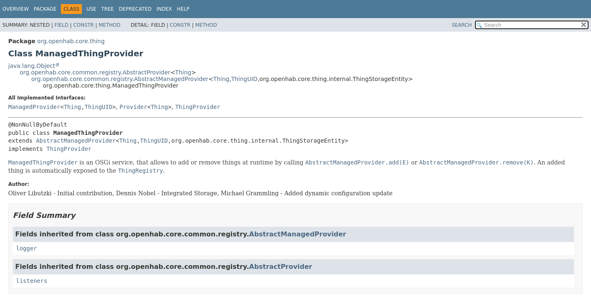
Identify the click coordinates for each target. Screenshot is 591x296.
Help (183, 9)
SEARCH (462, 25)
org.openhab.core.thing (71, 41)
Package (45, 9)
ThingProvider (198, 107)
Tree (107, 9)
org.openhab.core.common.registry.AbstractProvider (95, 72)
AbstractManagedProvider (76, 140)
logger (26, 248)
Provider (133, 107)
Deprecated (135, 9)
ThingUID (244, 79)
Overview (15, 9)
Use (91, 9)
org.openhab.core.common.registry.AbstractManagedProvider (119, 79)
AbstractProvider (280, 267)
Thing (183, 72)
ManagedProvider (34, 107)
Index (164, 9)
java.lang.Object (31, 65)
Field (61, 25)
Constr (83, 25)
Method (110, 25)
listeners (31, 281)
